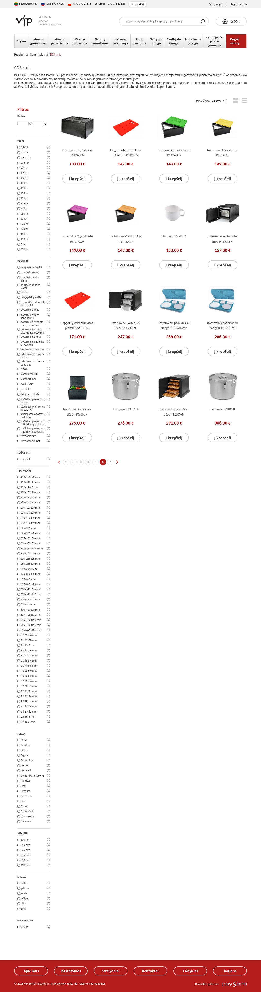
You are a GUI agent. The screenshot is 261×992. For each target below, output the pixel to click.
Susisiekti (137, 4)
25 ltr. (24, 208)
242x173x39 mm (30, 523)
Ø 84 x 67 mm (29, 711)
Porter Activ (27, 811)
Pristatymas (71, 971)
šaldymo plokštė (30, 394)
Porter (24, 806)
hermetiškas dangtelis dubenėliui (33, 304)
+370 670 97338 (53, 4)
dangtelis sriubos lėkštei (30, 286)
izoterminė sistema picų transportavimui (33, 331)
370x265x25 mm (30, 558)
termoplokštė (28, 436)
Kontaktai (150, 971)
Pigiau (21, 41)
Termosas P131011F (222, 409)
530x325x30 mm (30, 589)
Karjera (230, 971)
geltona (25, 888)
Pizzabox (26, 791)
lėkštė (24, 368)
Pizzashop (26, 796)
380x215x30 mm (30, 563)
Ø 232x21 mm (29, 691)
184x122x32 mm (30, 502)
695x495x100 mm (31, 630)
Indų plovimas (139, 41)
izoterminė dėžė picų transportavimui (32, 323)
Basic (24, 740)
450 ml (25, 239)
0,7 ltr (24, 168)
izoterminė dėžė (30, 309)
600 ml (25, 249)
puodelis (25, 389)
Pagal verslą (234, 41)
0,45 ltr (25, 162)
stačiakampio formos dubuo (33, 401)
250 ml (25, 213)
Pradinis (19, 54)
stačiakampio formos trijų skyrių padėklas (33, 430)
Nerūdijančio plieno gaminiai (214, 41)
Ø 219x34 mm (29, 681)
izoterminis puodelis (32, 349)
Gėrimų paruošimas (99, 41)
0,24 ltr (25, 147)
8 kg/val (25, 459)
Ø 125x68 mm (29, 640)
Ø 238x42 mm (29, 701)
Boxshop (25, 745)
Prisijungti (215, 4)
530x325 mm (28, 579)
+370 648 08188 (25, 4)
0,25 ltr (25, 152)
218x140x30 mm (30, 512)
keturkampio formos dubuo (32, 356)
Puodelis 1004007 (174, 236)
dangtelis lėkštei (30, 272)
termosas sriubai (30, 441)
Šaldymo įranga (156, 41)
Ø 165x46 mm (29, 650)
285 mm (25, 855)
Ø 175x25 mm (29, 655)
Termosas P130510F (126, 409)
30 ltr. (24, 219)
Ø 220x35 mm (29, 686)
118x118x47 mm (30, 482)
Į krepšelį (77, 178)
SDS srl (24, 927)
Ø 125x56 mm (29, 635)
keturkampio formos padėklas (32, 363)
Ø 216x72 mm (29, 676)
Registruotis (238, 4)
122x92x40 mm (29, 487)
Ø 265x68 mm (29, 706)
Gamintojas (37, 54)
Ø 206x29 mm (29, 671)
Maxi (23, 786)
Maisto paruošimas (59, 41)
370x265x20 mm (30, 553)
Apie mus (31, 971)
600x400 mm (28, 604)
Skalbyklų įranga (174, 41)
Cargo (24, 750)
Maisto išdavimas (79, 41)
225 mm (25, 850)
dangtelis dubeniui (31, 267)
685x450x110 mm (31, 625)
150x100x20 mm (30, 492)
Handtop (26, 781)
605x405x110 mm (31, 614)
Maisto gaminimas (38, 41)
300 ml (25, 224)
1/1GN (24, 173)
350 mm (25, 860)
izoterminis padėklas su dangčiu (32, 343)
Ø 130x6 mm (28, 645)
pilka (23, 903)
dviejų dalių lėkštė (31, 297)
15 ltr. (24, 188)
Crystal (24, 755)
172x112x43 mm (30, 497)
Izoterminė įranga (193, 41)
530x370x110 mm (31, 594)
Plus (23, 801)
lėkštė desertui (29, 374)
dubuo (24, 292)
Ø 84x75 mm (28, 716)
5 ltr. (23, 244)
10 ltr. (24, 183)
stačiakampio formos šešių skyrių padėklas (33, 423)
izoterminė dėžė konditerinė (30, 316)
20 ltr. (24, 198)
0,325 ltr (25, 157)
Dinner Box (27, 760)
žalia (23, 908)
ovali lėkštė (27, 384)
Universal (26, 821)
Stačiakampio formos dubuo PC (33, 408)
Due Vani (26, 770)
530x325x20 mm (30, 584)
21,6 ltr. (25, 203)
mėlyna (25, 898)
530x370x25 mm (30, 599)
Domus (25, 765)
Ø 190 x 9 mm (29, 665)
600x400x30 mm (30, 609)
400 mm (25, 865)
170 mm (25, 839)
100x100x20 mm (30, 477)
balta (24, 883)
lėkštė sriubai (28, 379)
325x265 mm (28, 528)
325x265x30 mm (30, 538)
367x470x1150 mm (32, 548)
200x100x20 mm (30, 507)
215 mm (25, 845)
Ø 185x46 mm (29, 660)
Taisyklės (190, 971)
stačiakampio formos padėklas (33, 415)
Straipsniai (110, 971)
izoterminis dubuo (31, 336)
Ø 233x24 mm (29, 696)
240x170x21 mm (30, 518)
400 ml (25, 229)
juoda (24, 893)
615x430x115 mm (31, 620)
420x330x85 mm (30, 574)
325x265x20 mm (30, 533)
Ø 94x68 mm (28, 722)
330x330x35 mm (30, 543)
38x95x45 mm (29, 569)
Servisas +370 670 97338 (109, 4)
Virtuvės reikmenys (120, 41)
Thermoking (27, 816)
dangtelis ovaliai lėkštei (30, 279)
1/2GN (24, 178)
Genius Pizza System (32, 775)
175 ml (25, 193)
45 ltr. (24, 234)
